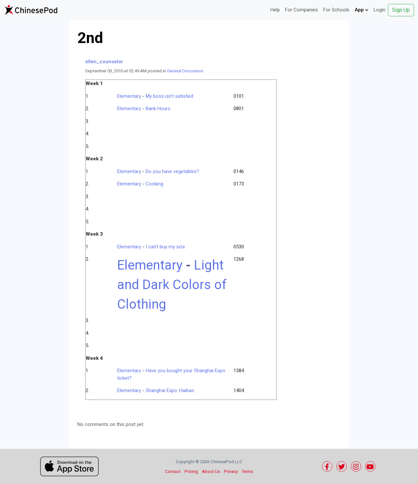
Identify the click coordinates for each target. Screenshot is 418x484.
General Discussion (185, 70)
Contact (173, 471)
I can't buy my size (165, 247)
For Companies (301, 10)
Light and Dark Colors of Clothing (172, 284)
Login (379, 10)
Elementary (129, 96)
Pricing (191, 471)
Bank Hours (158, 108)
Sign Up (401, 10)
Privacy (231, 471)
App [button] (361, 10)
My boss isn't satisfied (169, 96)
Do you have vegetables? (172, 171)
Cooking (154, 184)
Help (275, 10)
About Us (211, 471)
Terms (247, 471)
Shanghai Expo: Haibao (170, 390)
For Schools (336, 10)
